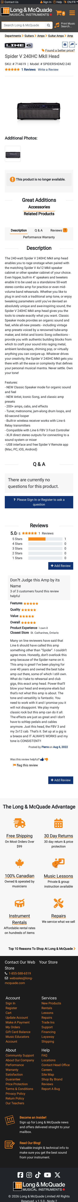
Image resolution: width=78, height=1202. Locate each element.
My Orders (13, 1027)
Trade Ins (47, 1022)
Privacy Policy (15, 1094)
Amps (40, 35)
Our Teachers (15, 1103)
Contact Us (9, 2)
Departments (13, 35)
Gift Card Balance (18, 1032)
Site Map (47, 1074)
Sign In (10, 1003)
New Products (51, 1003)
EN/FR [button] (70, 2)
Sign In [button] (45, 2)
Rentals (46, 1008)
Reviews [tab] (58, 230)
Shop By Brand (51, 1079)
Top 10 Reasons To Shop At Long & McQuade (42, 948)
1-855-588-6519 (18, 973)
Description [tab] (19, 230)
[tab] (39, 208)
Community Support (20, 1055)
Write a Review (48, 69)
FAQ (44, 1055)
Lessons (47, 1013)
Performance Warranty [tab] (39, 237)
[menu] (71, 11)
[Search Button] (49, 25)
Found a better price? (58, 50)
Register (11, 1008)
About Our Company (20, 1060)
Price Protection (17, 1084)
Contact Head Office (55, 1065)
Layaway (47, 1037)
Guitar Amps (56, 35)
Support (47, 1027)
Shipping (47, 1041)
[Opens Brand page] (18, 45)
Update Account (17, 1017)
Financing (48, 1032)
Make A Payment (18, 1022)
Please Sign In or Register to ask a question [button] (39, 502)
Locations (48, 1060)
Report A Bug (50, 1089)
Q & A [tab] (38, 230)
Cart (8, 1013)
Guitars (29, 35)
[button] (58, 11)
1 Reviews (28, 69)
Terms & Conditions (19, 1089)
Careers (46, 1070)
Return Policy (15, 1098)
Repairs (46, 1017)
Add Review (61, 566)
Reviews (47, 1084)
